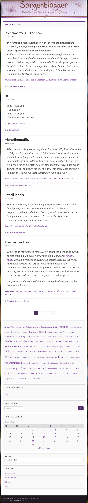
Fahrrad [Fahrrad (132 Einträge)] (41, 331)
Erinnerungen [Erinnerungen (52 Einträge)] (16, 332)
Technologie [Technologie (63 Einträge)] (53, 369)
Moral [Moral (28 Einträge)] (77, 351)
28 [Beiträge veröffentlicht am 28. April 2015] (21, 444)
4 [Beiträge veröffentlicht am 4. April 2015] (66, 430)
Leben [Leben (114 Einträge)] (67, 346)
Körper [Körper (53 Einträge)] (60, 346)
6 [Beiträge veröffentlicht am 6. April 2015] (10, 433)
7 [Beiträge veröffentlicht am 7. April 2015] (21, 433)
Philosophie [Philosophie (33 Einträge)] (41, 357)
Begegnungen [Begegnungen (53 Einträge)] (46, 327)
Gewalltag (11, 185)
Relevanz (28, 185)
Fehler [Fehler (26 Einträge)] (55, 332)
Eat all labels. (15, 195)
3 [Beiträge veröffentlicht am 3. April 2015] (55, 430)
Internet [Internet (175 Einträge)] (59, 341)
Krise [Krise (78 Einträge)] (32, 346)
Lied (13, 130)
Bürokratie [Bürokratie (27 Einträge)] (73, 327)
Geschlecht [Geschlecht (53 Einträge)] (73, 336)
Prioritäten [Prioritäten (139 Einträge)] (64, 357)
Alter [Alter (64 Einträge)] (13, 327)
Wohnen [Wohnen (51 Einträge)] (58, 374)
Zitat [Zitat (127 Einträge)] (21, 378)
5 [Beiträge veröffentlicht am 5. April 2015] (77, 430)
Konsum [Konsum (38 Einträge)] (26, 346)
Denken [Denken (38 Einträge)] (79, 327)
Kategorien (16, 232)
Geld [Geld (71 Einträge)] (28, 336)
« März (41, 448)
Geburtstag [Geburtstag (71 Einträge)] (20, 336)
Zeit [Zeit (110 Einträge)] (75, 373)
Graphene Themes (21, 500)
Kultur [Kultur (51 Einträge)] (48, 346)
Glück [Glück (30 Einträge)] (36, 341)
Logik (17, 130)
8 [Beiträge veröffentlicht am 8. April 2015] (32, 433)
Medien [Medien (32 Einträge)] (51, 351)
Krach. (6, 395)
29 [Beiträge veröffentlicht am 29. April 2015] (33, 444)
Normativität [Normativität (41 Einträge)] (27, 357)
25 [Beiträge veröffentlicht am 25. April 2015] (67, 441)
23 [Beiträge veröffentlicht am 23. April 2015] (44, 441)
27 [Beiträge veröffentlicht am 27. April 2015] (10, 444)
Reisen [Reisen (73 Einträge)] (32, 363)
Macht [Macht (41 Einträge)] (34, 351)
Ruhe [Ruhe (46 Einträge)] (38, 363)
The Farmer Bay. (17, 242)
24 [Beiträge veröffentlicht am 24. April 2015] (55, 441)
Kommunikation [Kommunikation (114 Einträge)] (13, 346)
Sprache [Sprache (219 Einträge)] (26, 368)
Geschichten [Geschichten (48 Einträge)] (63, 336)
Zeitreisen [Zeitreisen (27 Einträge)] (14, 378)
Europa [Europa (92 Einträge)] (32, 332)
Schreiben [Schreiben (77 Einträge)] (54, 363)
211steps (7, 482)
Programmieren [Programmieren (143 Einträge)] (13, 362)
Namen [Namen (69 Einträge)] (18, 357)
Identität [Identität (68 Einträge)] (49, 341)
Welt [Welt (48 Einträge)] (38, 374)
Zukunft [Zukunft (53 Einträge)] (31, 379)
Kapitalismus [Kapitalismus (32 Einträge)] (69, 341)
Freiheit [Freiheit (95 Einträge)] (72, 332)
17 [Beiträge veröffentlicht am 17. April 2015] (55, 437)
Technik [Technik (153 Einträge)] (42, 368)
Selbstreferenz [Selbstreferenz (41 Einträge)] (65, 363)
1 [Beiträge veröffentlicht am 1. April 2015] (32, 430)
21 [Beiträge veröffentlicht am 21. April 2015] (21, 441)
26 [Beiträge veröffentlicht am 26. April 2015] (78, 441)
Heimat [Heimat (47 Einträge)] (42, 341)
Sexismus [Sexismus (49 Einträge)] (8, 369)
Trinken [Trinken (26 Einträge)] (72, 369)
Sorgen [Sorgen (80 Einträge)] (16, 369)
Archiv (7, 456)
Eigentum (10, 301)
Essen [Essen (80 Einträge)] (25, 332)
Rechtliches (19, 301)
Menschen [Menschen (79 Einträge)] (59, 351)
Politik (22, 86)
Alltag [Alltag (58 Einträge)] (7, 327)
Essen (9, 232)
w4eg (6, 486)
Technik (27, 301)
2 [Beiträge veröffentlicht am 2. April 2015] (43, 430)
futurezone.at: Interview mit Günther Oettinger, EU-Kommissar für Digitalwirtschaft (41, 80)
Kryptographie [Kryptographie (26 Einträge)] (40, 346)
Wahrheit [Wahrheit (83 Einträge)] (22, 373)
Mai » (47, 448)
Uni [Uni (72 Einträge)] (77, 369)
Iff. (7, 96)
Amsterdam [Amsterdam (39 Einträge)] (20, 327)
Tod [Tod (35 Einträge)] (61, 369)
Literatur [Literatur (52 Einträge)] (20, 351)
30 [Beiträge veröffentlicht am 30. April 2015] (44, 444)
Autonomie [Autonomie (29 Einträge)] (36, 327)
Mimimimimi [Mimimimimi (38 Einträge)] (69, 351)
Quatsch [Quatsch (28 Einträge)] (25, 363)
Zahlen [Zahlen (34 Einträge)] (69, 374)
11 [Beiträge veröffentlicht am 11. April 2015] (67, 433)
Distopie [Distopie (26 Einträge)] (7, 332)
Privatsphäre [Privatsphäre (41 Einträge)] (76, 357)
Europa (9, 86)
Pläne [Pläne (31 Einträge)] (48, 357)
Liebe (9, 130)
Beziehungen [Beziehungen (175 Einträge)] (61, 326)
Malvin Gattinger (10, 478)
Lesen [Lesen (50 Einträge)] (79, 346)
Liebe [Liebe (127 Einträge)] (7, 351)
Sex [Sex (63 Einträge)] (73, 363)
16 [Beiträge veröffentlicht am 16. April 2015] (44, 437)
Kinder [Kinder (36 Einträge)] (77, 341)
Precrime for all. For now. (24, 33)
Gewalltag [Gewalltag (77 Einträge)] (28, 341)
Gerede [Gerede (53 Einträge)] (44, 336)
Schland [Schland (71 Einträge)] (45, 363)
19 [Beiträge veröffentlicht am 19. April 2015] (78, 437)
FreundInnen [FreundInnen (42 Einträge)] (9, 336)
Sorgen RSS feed (9, 473)
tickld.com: (39, 178)
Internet (16, 86)
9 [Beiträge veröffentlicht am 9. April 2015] (43, 433)
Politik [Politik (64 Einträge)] (54, 357)
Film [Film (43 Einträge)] (65, 332)
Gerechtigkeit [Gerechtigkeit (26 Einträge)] (36, 336)
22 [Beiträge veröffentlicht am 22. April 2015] (33, 441)
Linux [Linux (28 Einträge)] (13, 351)
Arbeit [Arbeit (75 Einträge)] (29, 327)
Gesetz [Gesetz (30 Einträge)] (20, 341)
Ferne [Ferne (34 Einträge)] (60, 332)
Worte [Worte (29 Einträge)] (64, 374)
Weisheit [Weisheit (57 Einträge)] (31, 374)
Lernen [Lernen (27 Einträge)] (74, 346)
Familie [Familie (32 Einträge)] (49, 332)
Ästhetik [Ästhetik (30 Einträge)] (38, 379)
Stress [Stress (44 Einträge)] (34, 369)
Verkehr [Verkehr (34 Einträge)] (7, 374)
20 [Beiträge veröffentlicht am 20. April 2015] (10, 441)
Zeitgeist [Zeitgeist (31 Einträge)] (7, 379)
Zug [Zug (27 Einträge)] (26, 378)
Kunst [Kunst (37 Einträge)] (54, 346)
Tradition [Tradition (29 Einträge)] (66, 369)
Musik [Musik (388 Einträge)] (9, 357)
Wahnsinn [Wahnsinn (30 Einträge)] (14, 374)
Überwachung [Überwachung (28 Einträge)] (47, 378)
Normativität (20, 185)
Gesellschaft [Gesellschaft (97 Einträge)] (10, 341)
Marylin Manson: (15, 123)
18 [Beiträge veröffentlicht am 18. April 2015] (67, 437)
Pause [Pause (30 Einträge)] (34, 357)
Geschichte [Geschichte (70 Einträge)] (53, 336)
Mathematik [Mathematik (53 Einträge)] (42, 351)
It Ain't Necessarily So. (26, 226)
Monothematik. (17, 139)
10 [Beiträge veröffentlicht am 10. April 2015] (55, 433)
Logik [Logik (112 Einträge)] (28, 351)
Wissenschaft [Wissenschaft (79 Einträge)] (47, 374)
